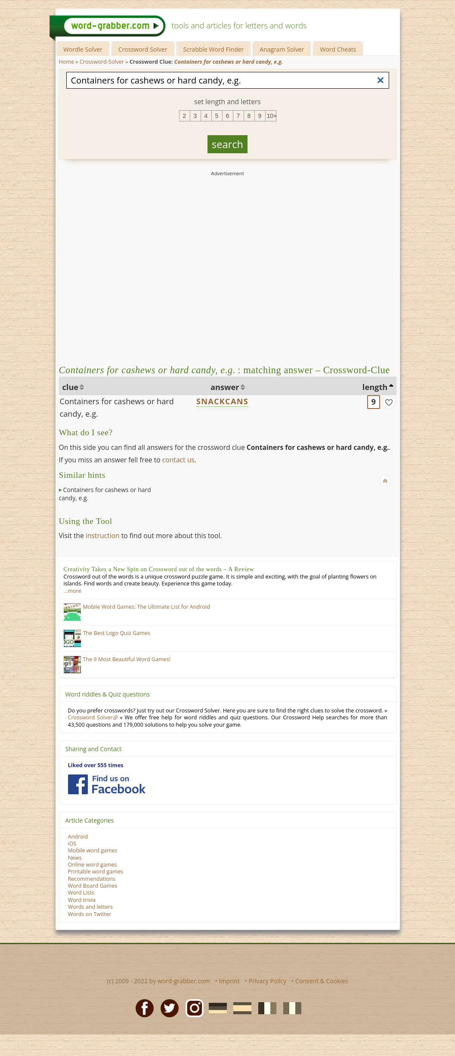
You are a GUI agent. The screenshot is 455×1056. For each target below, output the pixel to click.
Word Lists (81, 892)
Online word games (92, 864)
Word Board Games (93, 885)
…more (72, 591)
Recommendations (91, 879)
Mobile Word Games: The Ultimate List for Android (146, 606)
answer (224, 387)
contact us (178, 460)
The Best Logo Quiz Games (117, 633)
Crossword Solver (142, 49)
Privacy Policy (267, 981)
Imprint (229, 981)
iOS (72, 843)
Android (78, 836)
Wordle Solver (82, 49)
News (75, 857)
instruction (103, 535)
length (374, 387)
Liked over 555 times (96, 765)
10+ (271, 115)
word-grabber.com (184, 981)
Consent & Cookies (321, 981)
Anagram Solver (282, 49)
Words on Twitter (89, 914)
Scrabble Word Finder (213, 49)
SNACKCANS (222, 401)
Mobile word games (93, 850)
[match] (389, 402)
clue (70, 387)
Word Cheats (338, 49)
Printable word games (95, 871)
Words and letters (90, 906)
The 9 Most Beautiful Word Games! (127, 659)
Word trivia (82, 900)
